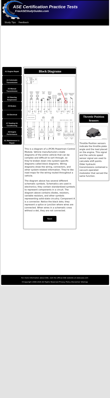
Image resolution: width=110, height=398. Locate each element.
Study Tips (10, 22)
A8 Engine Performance (12, 133)
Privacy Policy (65, 282)
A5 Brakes (12, 106)
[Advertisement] (51, 46)
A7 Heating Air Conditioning (12, 124)
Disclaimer (75, 282)
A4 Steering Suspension (12, 98)
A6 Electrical (12, 115)
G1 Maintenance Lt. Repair (12, 142)
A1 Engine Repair (12, 71)
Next (49, 219)
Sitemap (84, 282)
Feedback (24, 22)
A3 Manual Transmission (12, 90)
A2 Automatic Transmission (12, 81)
